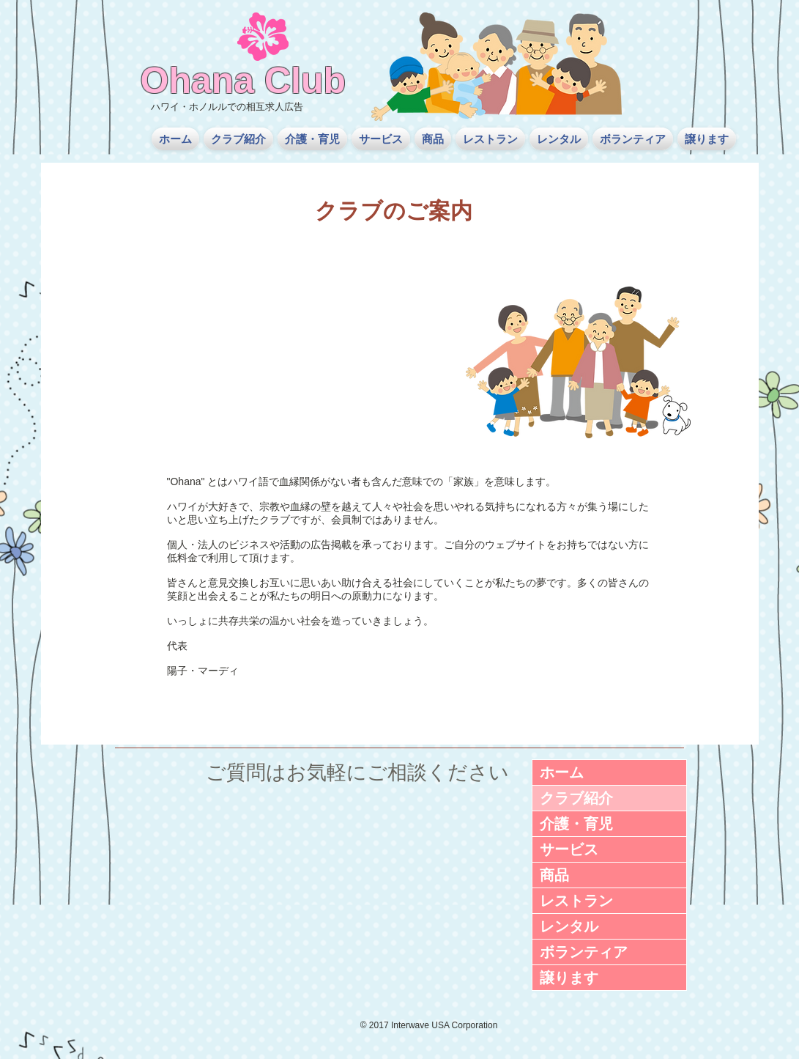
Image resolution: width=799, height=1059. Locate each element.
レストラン (576, 901)
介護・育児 (576, 824)
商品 (554, 875)
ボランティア (584, 952)
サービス (569, 849)
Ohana (198, 80)
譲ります (569, 978)
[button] (238, 139)
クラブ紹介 (576, 798)
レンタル (569, 926)
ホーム (562, 772)
